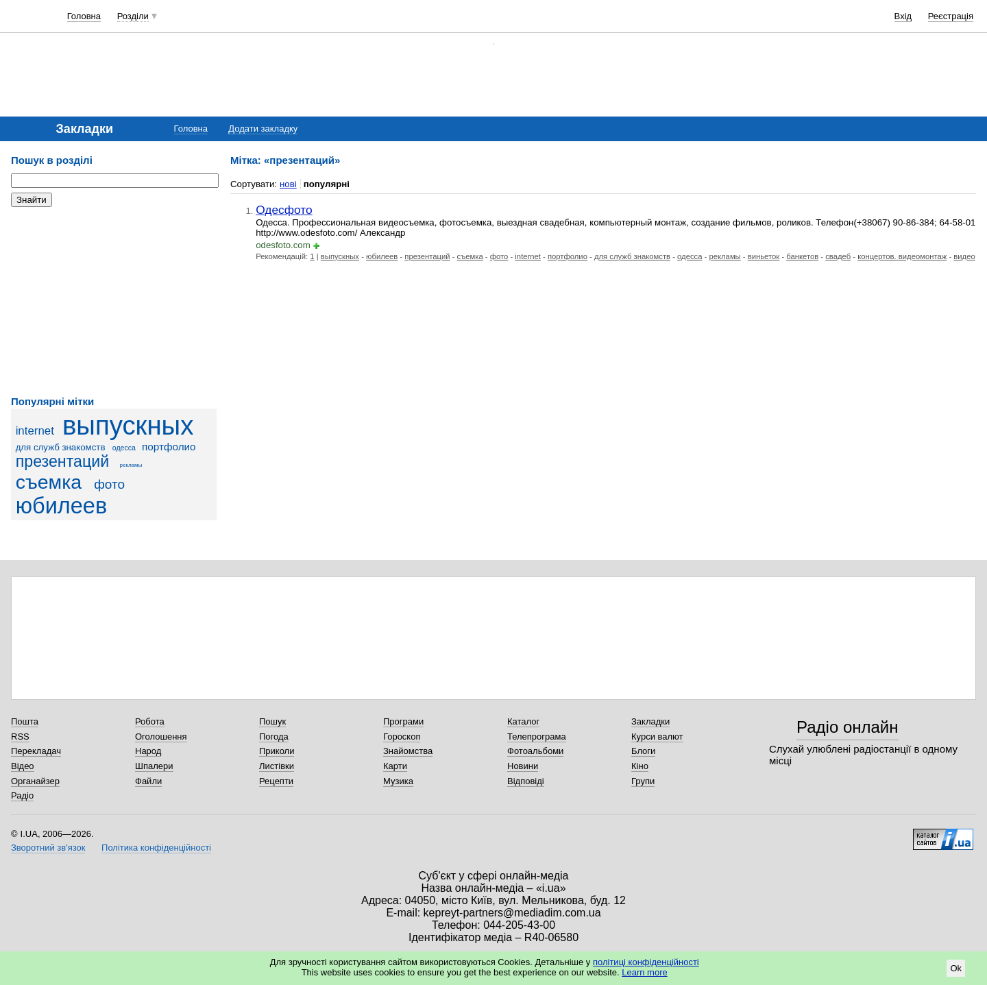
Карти (395, 766)
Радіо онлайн (847, 727)
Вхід (903, 16)
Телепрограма (536, 736)
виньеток (764, 256)
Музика (398, 781)
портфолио (169, 446)
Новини (522, 766)
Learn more (644, 972)
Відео (22, 766)
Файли (148, 781)
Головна (84, 16)
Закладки (650, 721)
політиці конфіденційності (646, 962)
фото (109, 484)
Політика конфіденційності (156, 847)
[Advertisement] (114, 301)
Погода (274, 736)
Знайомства (407, 751)
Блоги (643, 751)
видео (964, 256)
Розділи (133, 16)
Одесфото (284, 210)
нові (288, 184)
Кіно (639, 766)
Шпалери (154, 766)
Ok (956, 968)
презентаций (63, 461)
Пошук (272, 721)
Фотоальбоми (535, 751)
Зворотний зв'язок (48, 847)
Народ (148, 751)
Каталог (523, 721)
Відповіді (525, 781)
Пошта (24, 721)
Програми (403, 721)
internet (35, 430)
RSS (20, 736)
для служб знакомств (61, 447)
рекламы (131, 465)
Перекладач (36, 751)
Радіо (22, 795)
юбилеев (62, 506)
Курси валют (657, 736)
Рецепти (276, 781)
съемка (49, 482)
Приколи (276, 751)
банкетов (802, 256)
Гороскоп (401, 736)
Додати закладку (262, 128)
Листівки (276, 766)
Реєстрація (950, 16)
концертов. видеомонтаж (902, 256)
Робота (149, 721)
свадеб (838, 256)
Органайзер (35, 781)
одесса (124, 447)
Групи (643, 781)
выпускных (127, 425)
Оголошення (161, 736)
